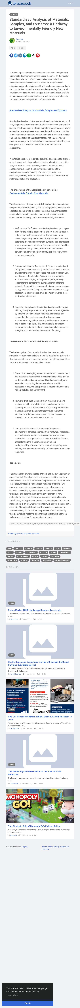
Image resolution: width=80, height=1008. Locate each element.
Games (19, 552)
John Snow (14, 783)
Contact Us (64, 847)
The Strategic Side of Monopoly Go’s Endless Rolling (34, 826)
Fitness (66, 549)
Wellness (47, 560)
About (44, 847)
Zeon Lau (13, 835)
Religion (55, 556)
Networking (22, 556)
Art (9, 549)
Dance (39, 549)
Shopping (12, 560)
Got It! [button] (27, 1003)
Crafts (28, 549)
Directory (45, 849)
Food (10, 552)
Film (58, 549)
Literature (64, 552)
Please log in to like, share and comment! (23, 534)
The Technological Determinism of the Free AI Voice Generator (34, 773)
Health (43, 552)
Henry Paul (14, 619)
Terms (50, 847)
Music (10, 556)
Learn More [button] (12, 995)
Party (44, 556)
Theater (35, 560)
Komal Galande (15, 674)
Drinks (48, 549)
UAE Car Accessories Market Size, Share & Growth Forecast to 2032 (40, 718)
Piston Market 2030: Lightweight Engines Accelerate (34, 610)
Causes (18, 549)
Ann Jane (19, 39)
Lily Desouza (14, 729)
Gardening (31, 552)
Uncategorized (62, 560)
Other (14, 14)
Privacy (57, 847)
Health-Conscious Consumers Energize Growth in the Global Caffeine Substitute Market (38, 663)
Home (53, 552)
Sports (24, 560)
